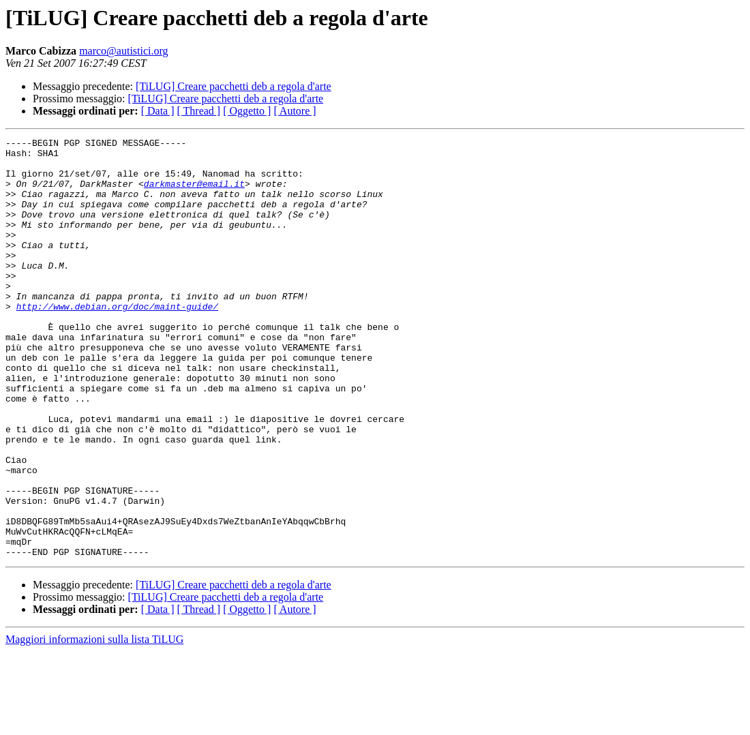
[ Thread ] (199, 111)
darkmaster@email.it (194, 194)
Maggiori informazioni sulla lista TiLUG (94, 723)
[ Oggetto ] (247, 111)
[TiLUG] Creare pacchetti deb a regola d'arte (233, 86)
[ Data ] (158, 111)
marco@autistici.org (123, 51)
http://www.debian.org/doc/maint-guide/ (117, 341)
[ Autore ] (294, 111)
